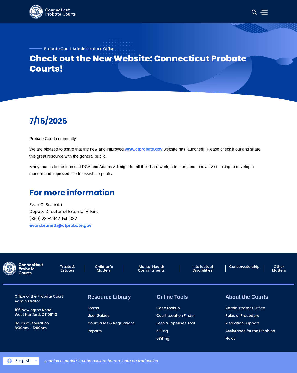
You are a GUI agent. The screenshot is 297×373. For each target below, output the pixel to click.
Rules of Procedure (242, 315)
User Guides (99, 315)
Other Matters (279, 268)
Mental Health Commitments (151, 268)
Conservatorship (244, 266)
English (22, 360)
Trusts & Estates (67, 268)
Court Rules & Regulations (111, 323)
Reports (95, 330)
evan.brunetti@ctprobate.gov (60, 225)
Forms (93, 308)
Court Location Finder (175, 315)
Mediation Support (242, 323)
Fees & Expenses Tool (175, 323)
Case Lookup (168, 308)
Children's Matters (104, 268)
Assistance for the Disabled (250, 330)
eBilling (162, 338)
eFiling (162, 330)
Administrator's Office (245, 308)
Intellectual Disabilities (202, 268)
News (230, 338)
